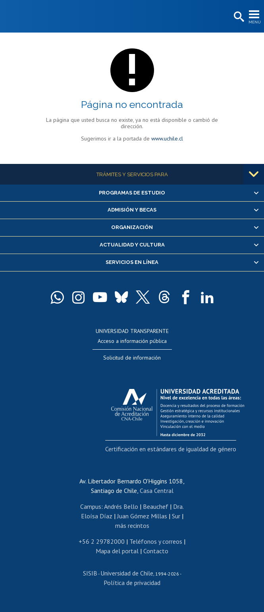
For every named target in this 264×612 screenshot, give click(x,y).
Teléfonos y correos (155, 541)
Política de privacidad (132, 583)
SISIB (90, 573)
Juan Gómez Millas (142, 516)
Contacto (155, 551)
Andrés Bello (121, 506)
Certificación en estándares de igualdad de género (170, 449)
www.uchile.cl (167, 138)
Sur (176, 516)
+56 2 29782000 (102, 541)
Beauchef (155, 506)
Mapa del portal (117, 551)
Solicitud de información (132, 357)
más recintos (132, 525)
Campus (90, 506)
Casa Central (156, 491)
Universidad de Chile (126, 573)
